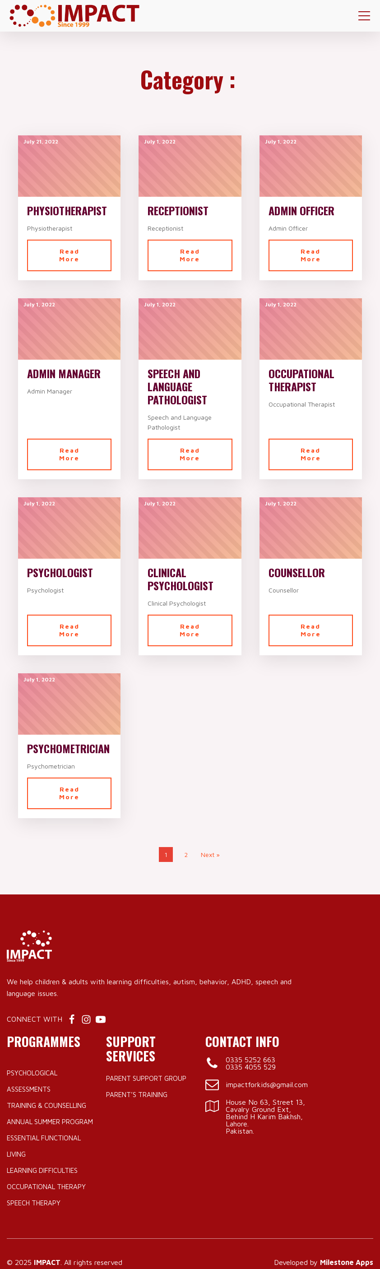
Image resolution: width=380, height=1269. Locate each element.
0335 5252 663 (250, 1059)
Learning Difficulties (42, 1170)
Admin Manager (64, 373)
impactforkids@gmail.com (267, 1084)
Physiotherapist (67, 210)
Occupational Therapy (46, 1186)
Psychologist (60, 572)
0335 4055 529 (251, 1066)
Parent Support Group (146, 1078)
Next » (210, 854)
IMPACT (47, 1262)
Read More (69, 255)
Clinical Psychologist (180, 579)
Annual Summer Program (50, 1121)
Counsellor (297, 572)
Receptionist (178, 210)
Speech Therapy (33, 1203)
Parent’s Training (136, 1094)
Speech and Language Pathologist (177, 386)
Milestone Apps (346, 1262)
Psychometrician (68, 748)
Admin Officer (301, 210)
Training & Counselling (46, 1105)
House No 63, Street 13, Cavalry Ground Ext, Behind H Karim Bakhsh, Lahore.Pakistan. (265, 1116)
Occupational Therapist (301, 380)
